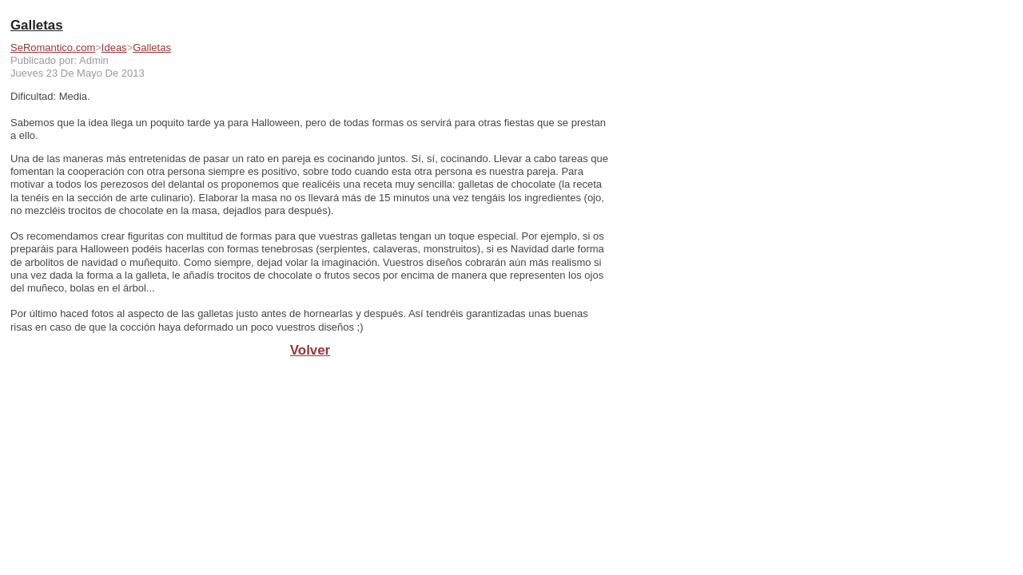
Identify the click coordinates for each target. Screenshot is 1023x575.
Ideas (114, 48)
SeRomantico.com (52, 48)
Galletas (152, 48)
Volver (310, 350)
